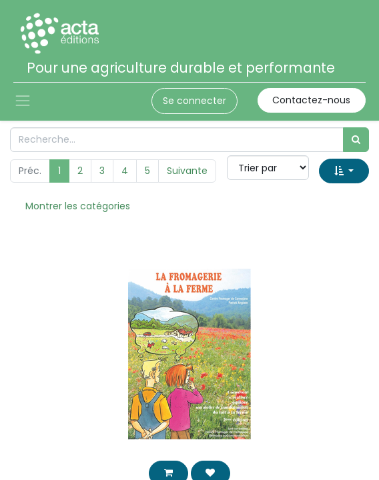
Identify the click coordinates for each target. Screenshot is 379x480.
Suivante (187, 170)
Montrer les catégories (77, 206)
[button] (344, 171)
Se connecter (194, 100)
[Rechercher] (356, 139)
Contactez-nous (311, 100)
